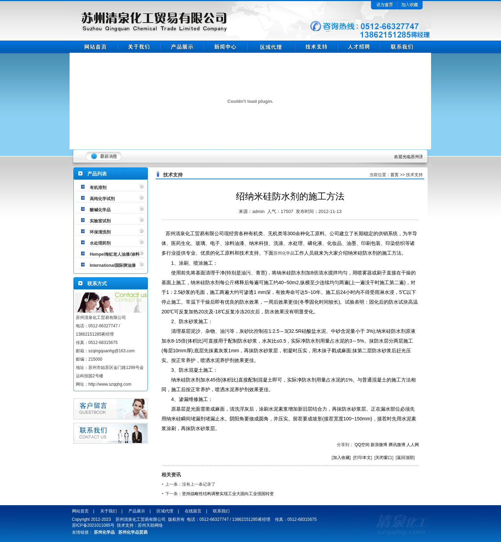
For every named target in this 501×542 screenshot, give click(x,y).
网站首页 (80, 511)
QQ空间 (362, 444)
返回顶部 (405, 457)
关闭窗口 (383, 457)
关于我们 (108, 511)
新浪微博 (379, 444)
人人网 (412, 444)
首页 (394, 174)
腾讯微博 (397, 444)
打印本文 (362, 457)
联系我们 (221, 511)
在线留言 (193, 511)
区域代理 (165, 511)
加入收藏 (341, 457)
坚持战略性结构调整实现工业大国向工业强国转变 (228, 493)
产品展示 (136, 511)
